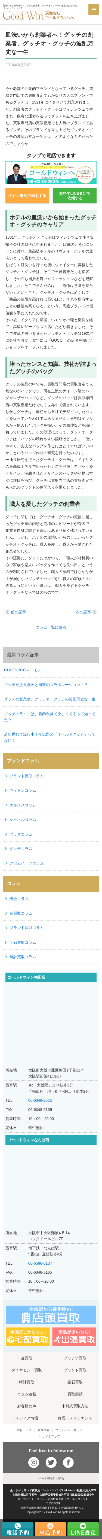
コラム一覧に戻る (51, 627)
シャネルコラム (23, 819)
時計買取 (26, 1382)
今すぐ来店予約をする (27, 195)
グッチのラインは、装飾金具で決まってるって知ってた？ (49, 717)
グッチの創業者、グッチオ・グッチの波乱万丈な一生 (49, 699)
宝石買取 (75, 1382)
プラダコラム (21, 834)
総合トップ (24, 1430)
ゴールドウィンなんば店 (28, 1140)
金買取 (26, 1358)
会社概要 (44, 1430)
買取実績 (75, 1394)
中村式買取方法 (75, 1406)
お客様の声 (26, 1406)
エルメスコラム (23, 805)
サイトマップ (51, 1436)
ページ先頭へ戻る (51, 1478)
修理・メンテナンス (75, 1418)
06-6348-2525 (40, 1100)
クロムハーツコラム (27, 863)
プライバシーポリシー (70, 1430)
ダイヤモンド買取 (26, 1370)
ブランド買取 (75, 1370)
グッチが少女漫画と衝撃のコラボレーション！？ (46, 684)
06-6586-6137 (40, 1263)
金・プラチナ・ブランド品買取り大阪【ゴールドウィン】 (53, 1499)
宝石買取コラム (23, 942)
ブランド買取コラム (27, 776)
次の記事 (83, 612)
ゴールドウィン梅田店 (26, 977)
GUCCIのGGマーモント (24, 670)
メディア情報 (26, 1418)
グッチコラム (21, 848)
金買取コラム (21, 913)
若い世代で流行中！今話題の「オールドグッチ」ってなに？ (49, 737)
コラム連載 (26, 1394)
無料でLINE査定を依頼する (75, 195)
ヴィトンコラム (23, 790)
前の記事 (18, 612)
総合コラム (19, 899)
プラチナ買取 (75, 1358)
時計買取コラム (23, 957)
